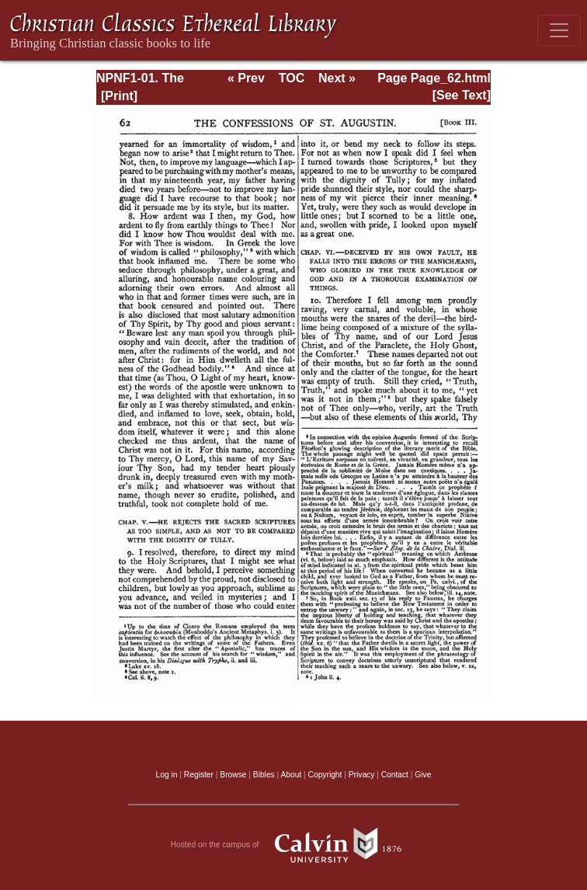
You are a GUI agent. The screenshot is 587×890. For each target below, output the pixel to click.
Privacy (362, 774)
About (290, 774)
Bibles (264, 774)
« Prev (246, 78)
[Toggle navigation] (559, 30)
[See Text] (461, 95)
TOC (291, 78)
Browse (233, 774)
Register (199, 774)
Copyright (325, 774)
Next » (337, 78)
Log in (167, 774)
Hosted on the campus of (294, 845)
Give (423, 774)
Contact (394, 774)
